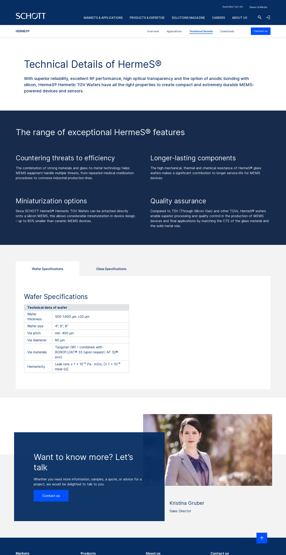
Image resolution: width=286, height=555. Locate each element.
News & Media (258, 7)
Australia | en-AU (232, 6)
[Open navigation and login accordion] (268, 17)
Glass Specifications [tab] (111, 269)
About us (239, 17)
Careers (218, 17)
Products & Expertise (147, 17)
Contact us (261, 31)
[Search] (259, 17)
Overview (153, 31)
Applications (174, 31)
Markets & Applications (103, 17)
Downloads (227, 31)
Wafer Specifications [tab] (47, 269)
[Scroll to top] (261, 538)
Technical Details (201, 31)
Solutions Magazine (188, 17)
